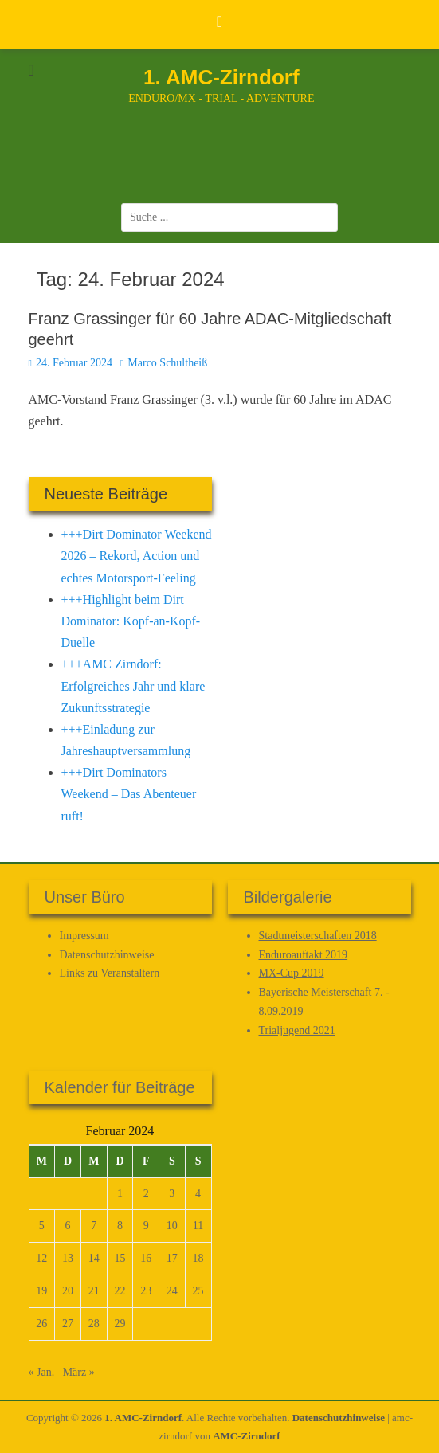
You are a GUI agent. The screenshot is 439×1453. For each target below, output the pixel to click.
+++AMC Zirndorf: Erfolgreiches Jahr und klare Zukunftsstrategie (133, 685)
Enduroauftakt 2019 (303, 955)
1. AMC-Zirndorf (221, 77)
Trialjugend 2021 (297, 1030)
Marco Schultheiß (167, 363)
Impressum (84, 936)
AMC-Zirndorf (246, 1436)
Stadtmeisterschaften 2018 (318, 936)
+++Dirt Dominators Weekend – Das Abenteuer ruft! (129, 794)
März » (79, 1372)
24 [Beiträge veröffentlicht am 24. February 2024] (172, 1291)
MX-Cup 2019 (291, 973)
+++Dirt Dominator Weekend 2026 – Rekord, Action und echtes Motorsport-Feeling (136, 555)
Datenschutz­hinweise (107, 955)
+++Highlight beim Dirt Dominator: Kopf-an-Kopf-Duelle (131, 621)
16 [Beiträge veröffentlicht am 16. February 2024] (145, 1258)
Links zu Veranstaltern (110, 973)
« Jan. (42, 1372)
